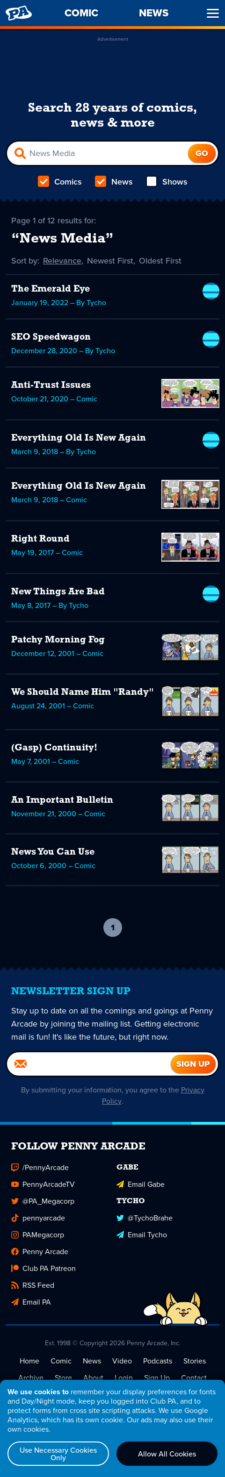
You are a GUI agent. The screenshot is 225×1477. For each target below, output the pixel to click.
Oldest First (160, 260)
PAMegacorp (37, 1234)
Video (122, 1361)
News (114, 182)
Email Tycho (141, 1234)
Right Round (40, 539)
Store (63, 1377)
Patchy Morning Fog (58, 640)
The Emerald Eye (50, 289)
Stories (194, 1361)
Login (124, 1377)
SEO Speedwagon (51, 337)
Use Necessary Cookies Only (58, 1454)
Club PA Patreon (43, 1268)
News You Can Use (52, 852)
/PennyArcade (40, 1167)
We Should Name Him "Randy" (82, 692)
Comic (61, 1361)
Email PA (31, 1302)
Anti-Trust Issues (51, 385)
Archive (31, 1377)
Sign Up (157, 1377)
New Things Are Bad (58, 592)
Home (29, 1361)
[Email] (89, 1064)
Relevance (63, 260)
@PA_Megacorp (42, 1201)
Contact (194, 1377)
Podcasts (157, 1361)
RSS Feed (32, 1285)
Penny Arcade (39, 1251)
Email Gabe (140, 1184)
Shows (167, 182)
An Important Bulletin (62, 800)
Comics (60, 182)
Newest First (110, 260)
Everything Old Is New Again (78, 438)
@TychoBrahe (144, 1218)
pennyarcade (38, 1218)
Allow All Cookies (167, 1453)
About (93, 1377)
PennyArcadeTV (43, 1184)
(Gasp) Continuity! (54, 748)
